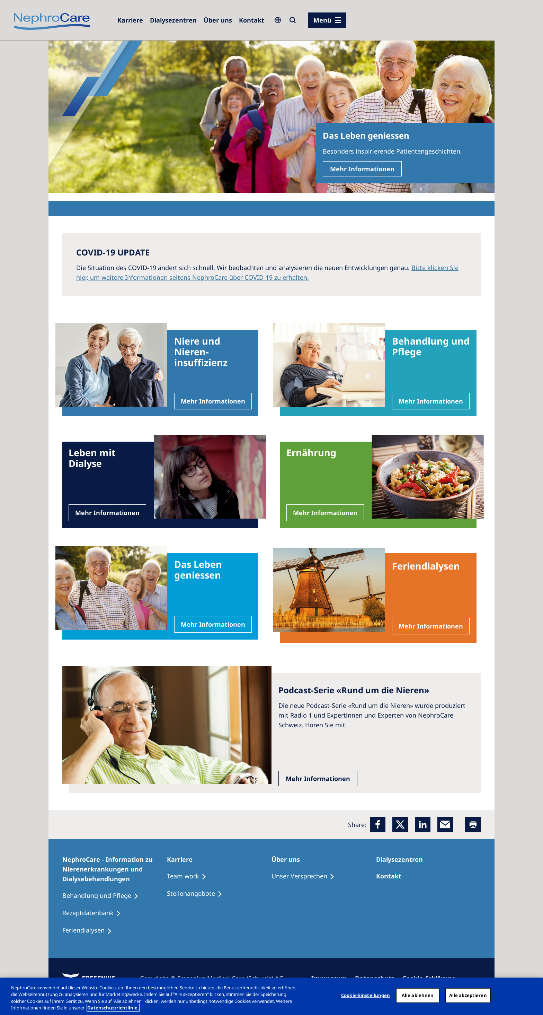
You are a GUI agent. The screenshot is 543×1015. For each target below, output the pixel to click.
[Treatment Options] (190, 876)
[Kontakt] (251, 20)
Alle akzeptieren (468, 995)
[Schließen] (532, 995)
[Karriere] (130, 20)
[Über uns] (217, 20)
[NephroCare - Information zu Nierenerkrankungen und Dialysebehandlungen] (114, 869)
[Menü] (327, 20)
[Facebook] (377, 824)
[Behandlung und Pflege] (103, 896)
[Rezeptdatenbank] (94, 913)
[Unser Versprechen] (306, 876)
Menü (322, 20)
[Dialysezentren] (173, 20)
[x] (400, 824)
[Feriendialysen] (90, 930)
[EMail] (445, 824)
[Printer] (473, 824)
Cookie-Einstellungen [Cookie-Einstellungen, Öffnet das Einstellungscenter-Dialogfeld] (365, 995)
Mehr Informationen (362, 169)
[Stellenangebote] (198, 893)
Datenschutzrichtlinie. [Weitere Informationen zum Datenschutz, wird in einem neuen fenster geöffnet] (113, 1008)
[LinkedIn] (422, 824)
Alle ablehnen (418, 995)
